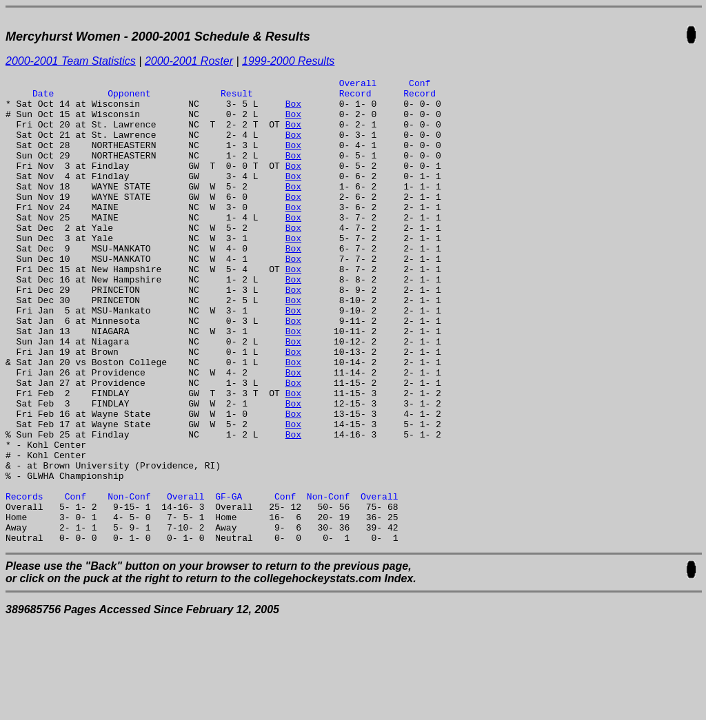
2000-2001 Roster (189, 61)
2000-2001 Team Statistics (71, 61)
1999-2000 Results (288, 61)
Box (293, 109)
